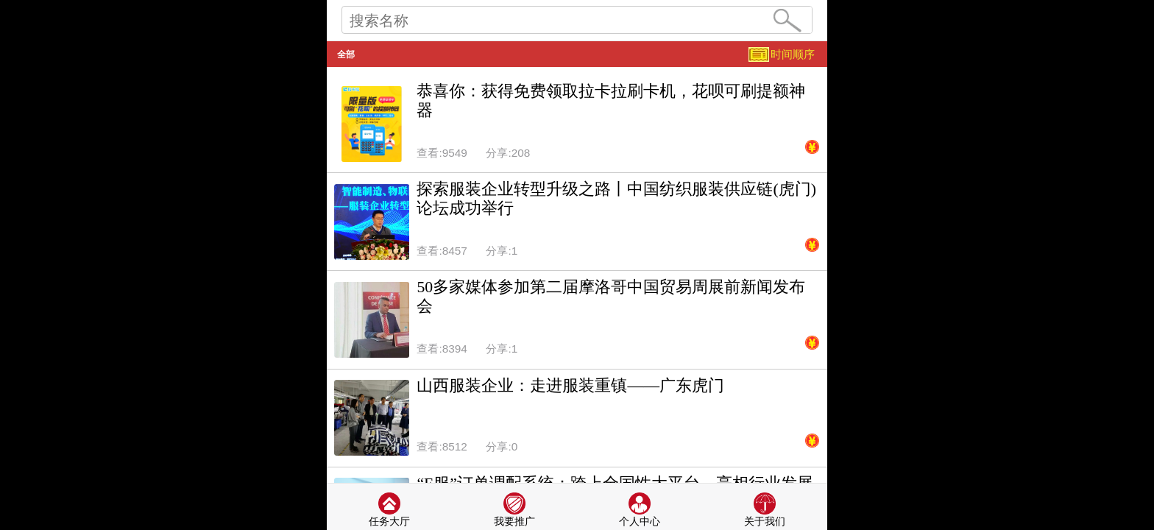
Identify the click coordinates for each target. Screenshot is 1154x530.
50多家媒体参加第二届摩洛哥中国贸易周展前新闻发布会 (611, 296)
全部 (346, 54)
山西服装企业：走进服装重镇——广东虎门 (570, 386)
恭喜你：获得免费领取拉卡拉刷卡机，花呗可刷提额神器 (611, 100)
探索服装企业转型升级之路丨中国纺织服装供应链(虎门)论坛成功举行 (616, 198)
